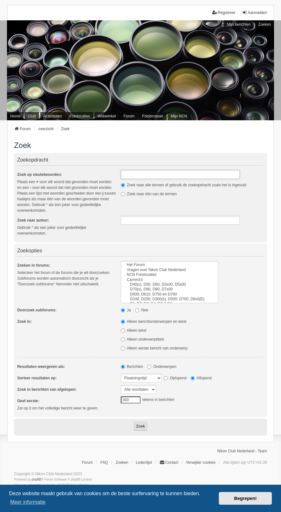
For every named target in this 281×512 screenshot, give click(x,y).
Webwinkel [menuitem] (107, 116)
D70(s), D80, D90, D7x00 (169, 289)
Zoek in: (24, 321)
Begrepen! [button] (245, 498)
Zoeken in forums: (33, 265)
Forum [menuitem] (128, 116)
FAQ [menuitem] (104, 462)
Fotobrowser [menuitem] (152, 116)
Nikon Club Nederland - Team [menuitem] (242, 451)
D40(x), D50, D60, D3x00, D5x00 (169, 284)
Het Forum (169, 265)
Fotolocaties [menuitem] (79, 116)
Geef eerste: (28, 401)
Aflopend (201, 378)
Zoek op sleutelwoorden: (39, 174)
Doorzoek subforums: (36, 310)
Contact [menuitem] (169, 462)
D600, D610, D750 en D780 (169, 294)
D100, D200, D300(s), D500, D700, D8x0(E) (169, 299)
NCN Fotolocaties (169, 274)
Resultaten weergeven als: (41, 366)
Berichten (132, 366)
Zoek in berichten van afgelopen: (46, 389)
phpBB (36, 479)
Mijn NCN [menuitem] (179, 116)
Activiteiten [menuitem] (52, 116)
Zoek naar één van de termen (149, 194)
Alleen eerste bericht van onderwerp (154, 348)
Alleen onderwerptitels (142, 339)
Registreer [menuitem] (223, 12)
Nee (141, 310)
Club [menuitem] (32, 116)
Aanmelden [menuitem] (254, 12)
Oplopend (175, 378)
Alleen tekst (134, 330)
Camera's (169, 279)
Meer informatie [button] (27, 502)
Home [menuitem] (15, 116)
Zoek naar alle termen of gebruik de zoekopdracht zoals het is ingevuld (183, 185)
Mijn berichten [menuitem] (239, 24)
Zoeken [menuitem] (121, 462)
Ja (126, 310)
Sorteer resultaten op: (37, 378)
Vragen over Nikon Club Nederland (169, 270)
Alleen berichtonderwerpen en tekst (153, 321)
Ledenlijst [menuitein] (144, 462)
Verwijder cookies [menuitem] (200, 462)
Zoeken (264, 24)
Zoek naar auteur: (33, 220)
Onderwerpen (161, 366)
